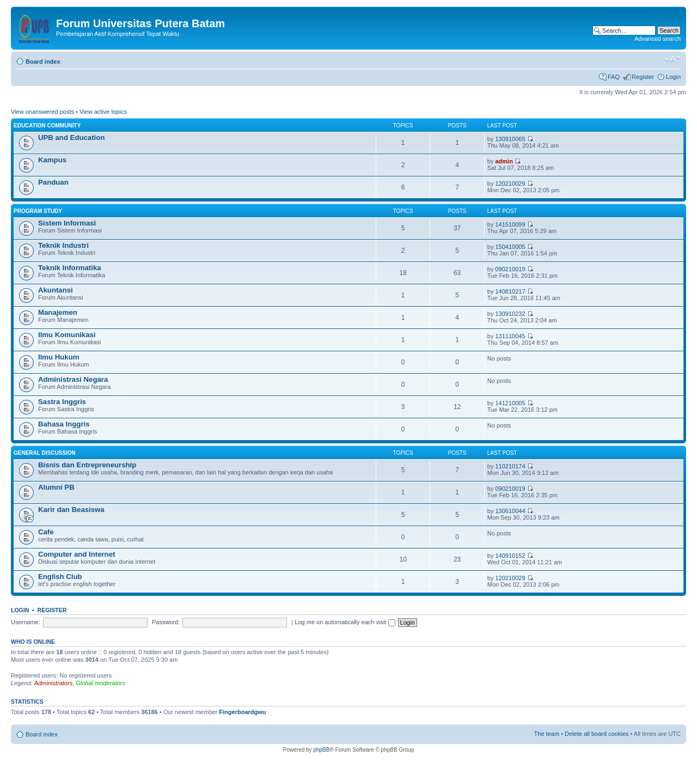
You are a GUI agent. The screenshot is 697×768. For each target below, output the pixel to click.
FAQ (614, 77)
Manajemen (57, 312)
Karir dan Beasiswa (71, 509)
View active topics (103, 111)
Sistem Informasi (67, 223)
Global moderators (100, 683)
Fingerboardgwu (242, 712)
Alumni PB (56, 487)
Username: (25, 622)
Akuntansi (55, 290)
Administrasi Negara (73, 379)
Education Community (47, 126)
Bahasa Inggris (64, 424)
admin (503, 161)
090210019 (510, 269)
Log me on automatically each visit (345, 622)
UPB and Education (71, 137)
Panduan (53, 182)
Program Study (38, 211)
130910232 (510, 313)
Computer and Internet (76, 554)
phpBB (321, 750)
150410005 (510, 246)
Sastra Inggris (62, 402)
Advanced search (657, 38)
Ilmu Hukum (58, 357)
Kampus (52, 160)
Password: (166, 622)
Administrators (53, 683)
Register (643, 77)
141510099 (510, 224)
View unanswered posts (42, 111)
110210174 (510, 466)
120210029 (510, 183)
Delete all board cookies (596, 733)
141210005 (510, 403)
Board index (43, 61)
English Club (60, 576)
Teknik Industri (63, 245)
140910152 (510, 555)
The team (546, 733)
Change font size (673, 59)
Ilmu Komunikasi (67, 335)
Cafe (46, 532)
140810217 (510, 291)
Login (673, 77)
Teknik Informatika (69, 268)
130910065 (510, 139)
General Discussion (45, 453)
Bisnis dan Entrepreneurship (87, 465)
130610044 (510, 511)
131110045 (510, 336)
